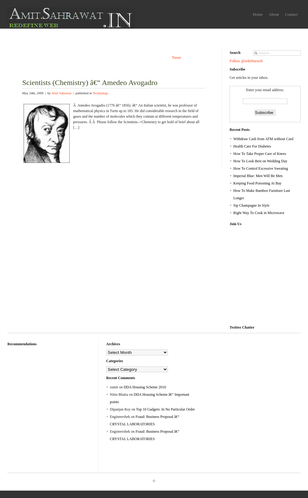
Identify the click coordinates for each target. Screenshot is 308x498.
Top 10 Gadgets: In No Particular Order (165, 409)
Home (258, 14)
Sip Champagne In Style (251, 205)
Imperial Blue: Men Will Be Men (258, 176)
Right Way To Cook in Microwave (258, 213)
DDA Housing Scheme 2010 (145, 387)
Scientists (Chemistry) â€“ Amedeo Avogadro (89, 83)
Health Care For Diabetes (252, 146)
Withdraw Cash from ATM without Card (263, 139)
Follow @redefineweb (246, 61)
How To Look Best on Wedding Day (260, 161)
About (274, 14)
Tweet (176, 57)
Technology (100, 93)
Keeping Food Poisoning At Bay (257, 183)
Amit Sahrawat (62, 93)
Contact (291, 14)
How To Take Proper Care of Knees (259, 154)
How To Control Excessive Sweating (260, 168)
